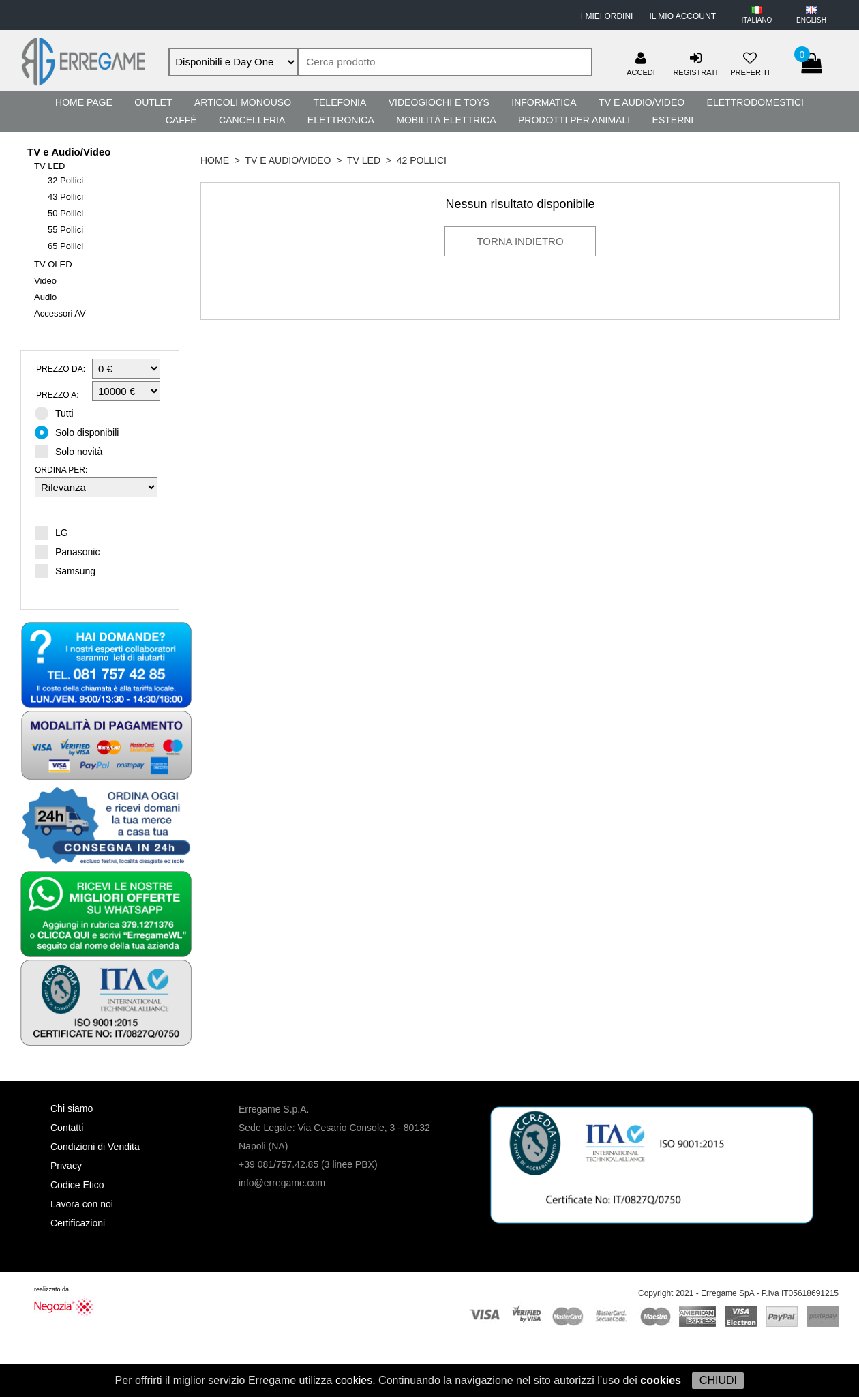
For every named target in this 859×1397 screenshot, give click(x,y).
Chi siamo (71, 1108)
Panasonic (67, 551)
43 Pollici (65, 197)
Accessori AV (60, 313)
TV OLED (53, 264)
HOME (214, 160)
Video (45, 281)
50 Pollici (65, 213)
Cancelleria (252, 120)
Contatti (66, 1127)
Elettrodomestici (755, 102)
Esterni (673, 120)
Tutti (58, 413)
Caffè (181, 120)
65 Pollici (65, 246)
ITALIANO (757, 20)
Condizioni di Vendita (95, 1146)
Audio (45, 297)
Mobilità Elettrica (446, 120)
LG (51, 532)
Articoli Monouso (242, 102)
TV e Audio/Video (641, 102)
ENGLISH (811, 20)
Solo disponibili (81, 432)
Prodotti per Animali (574, 120)
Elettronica (340, 120)
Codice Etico (77, 1184)
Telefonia (339, 102)
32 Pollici (65, 180)
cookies (353, 1380)
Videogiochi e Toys (439, 102)
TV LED (49, 166)
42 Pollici (422, 160)
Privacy (66, 1165)
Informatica (543, 102)
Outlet (153, 102)
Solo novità (73, 451)
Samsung (65, 570)
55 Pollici (65, 229)
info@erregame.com (282, 1182)
